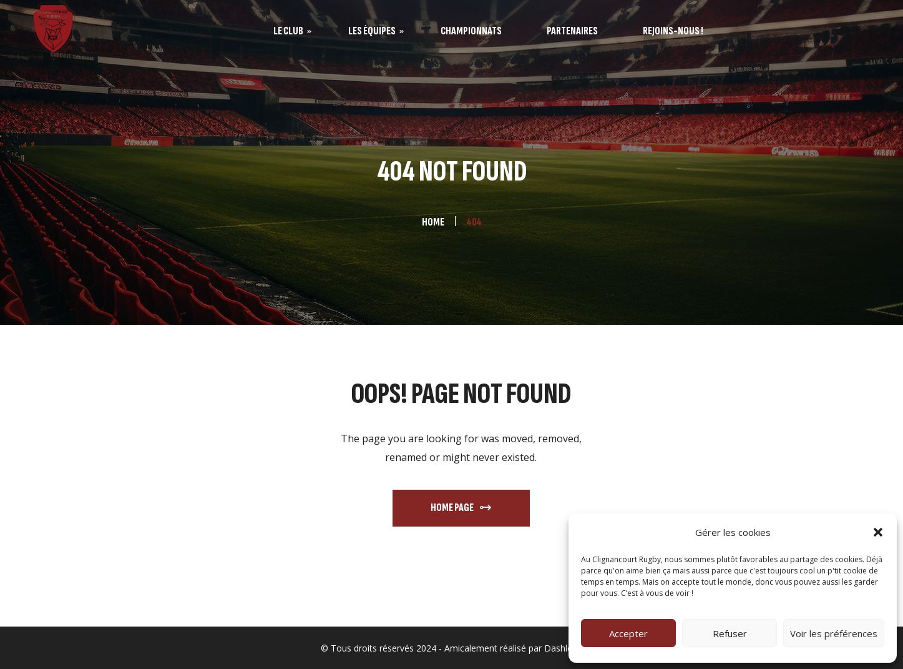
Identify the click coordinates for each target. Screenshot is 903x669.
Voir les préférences (833, 633)
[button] (878, 532)
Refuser (730, 633)
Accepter (628, 633)
